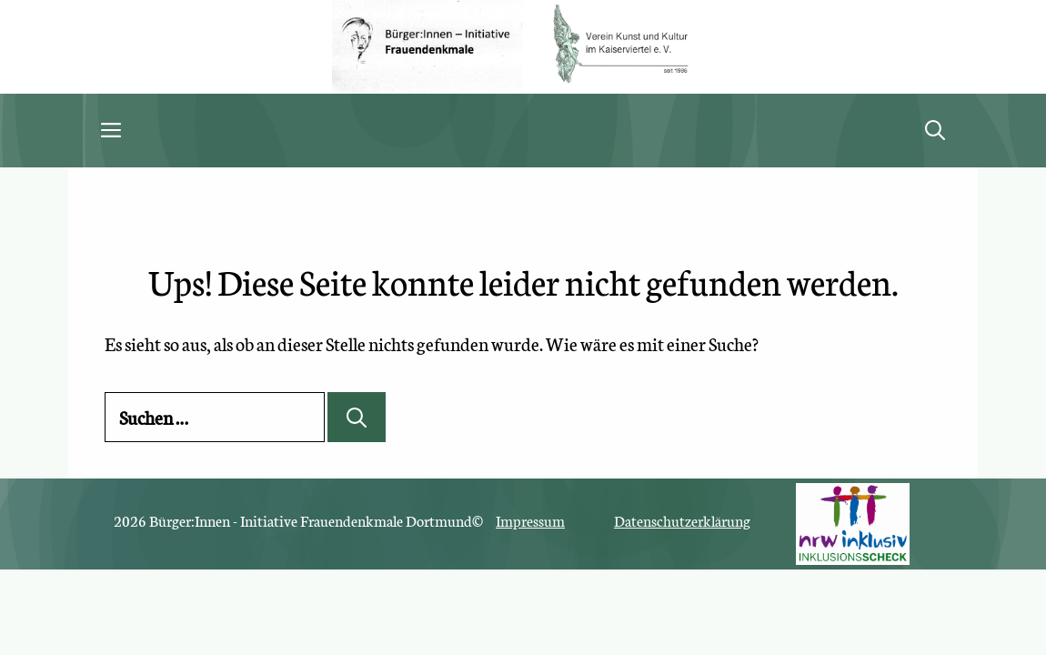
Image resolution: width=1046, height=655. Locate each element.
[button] (935, 130)
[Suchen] (356, 417)
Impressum (530, 519)
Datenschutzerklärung (682, 519)
